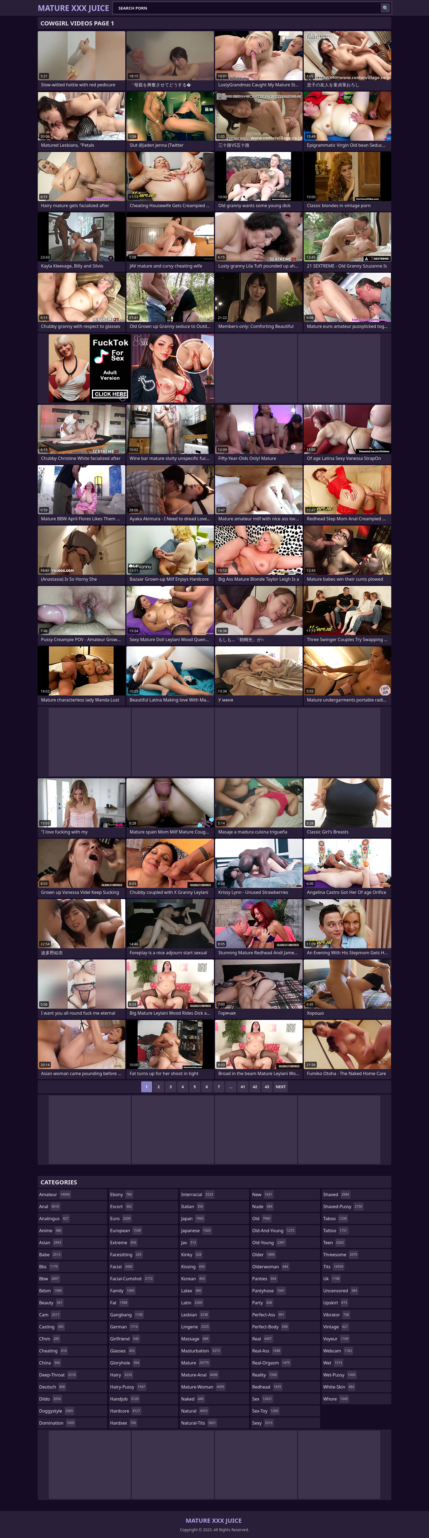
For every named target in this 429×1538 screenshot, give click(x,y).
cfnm (49, 1339)
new (263, 1194)
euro (121, 1218)
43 (267, 1086)
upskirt (335, 1303)
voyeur (336, 1339)
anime (51, 1230)
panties (265, 1279)
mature (195, 1363)
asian (51, 1242)
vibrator (336, 1315)
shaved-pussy (343, 1206)
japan (193, 1218)
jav (189, 1242)
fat (119, 1303)
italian (192, 1206)
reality (265, 1375)
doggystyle (56, 1411)
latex (191, 1291)
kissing (193, 1267)
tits (333, 1267)
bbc (49, 1267)
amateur (55, 1194)
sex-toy (266, 1411)
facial (122, 1267)
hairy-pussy (128, 1387)
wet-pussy (339, 1375)
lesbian (195, 1315)
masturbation (201, 1351)
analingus (54, 1218)
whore (336, 1399)
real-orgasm (271, 1363)
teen (334, 1242)
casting (52, 1327)
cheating (53, 1351)
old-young (269, 1242)
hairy (121, 1375)
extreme (124, 1242)
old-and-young (274, 1230)
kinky (191, 1255)
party (262, 1303)
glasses (123, 1351)
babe (50, 1255)
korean (193, 1279)
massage (195, 1339)
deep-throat (58, 1375)
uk (332, 1279)
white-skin (339, 1387)
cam (50, 1315)
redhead (267, 1387)
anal (49, 1206)
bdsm (51, 1291)
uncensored (340, 1291)
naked (193, 1399)
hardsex (124, 1423)
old (262, 1218)
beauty (51, 1303)
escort (121, 1206)
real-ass (267, 1351)
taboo (335, 1218)
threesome (340, 1255)
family (123, 1291)
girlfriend (125, 1339)
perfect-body (270, 1327)
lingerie (195, 1327)
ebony (121, 1194)
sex (262, 1399)
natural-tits (199, 1423)
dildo (50, 1399)
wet (333, 1363)
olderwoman (270, 1267)
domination (57, 1423)
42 (255, 1086)
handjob (125, 1399)
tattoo (335, 1230)
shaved (336, 1194)
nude (263, 1206)
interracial (198, 1194)
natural (195, 1411)
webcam (338, 1351)
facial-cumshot (132, 1279)
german (124, 1327)
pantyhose (269, 1291)
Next (281, 1086)
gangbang (127, 1315)
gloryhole (125, 1363)
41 (243, 1086)
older (264, 1255)
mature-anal (200, 1375)
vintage (336, 1327)
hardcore (125, 1411)
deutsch (52, 1387)
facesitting (126, 1255)
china (50, 1363)
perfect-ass (269, 1315)
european (126, 1230)
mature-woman (203, 1387)
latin (192, 1303)
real (262, 1339)
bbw (49, 1279)
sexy (263, 1423)
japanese (196, 1230)
